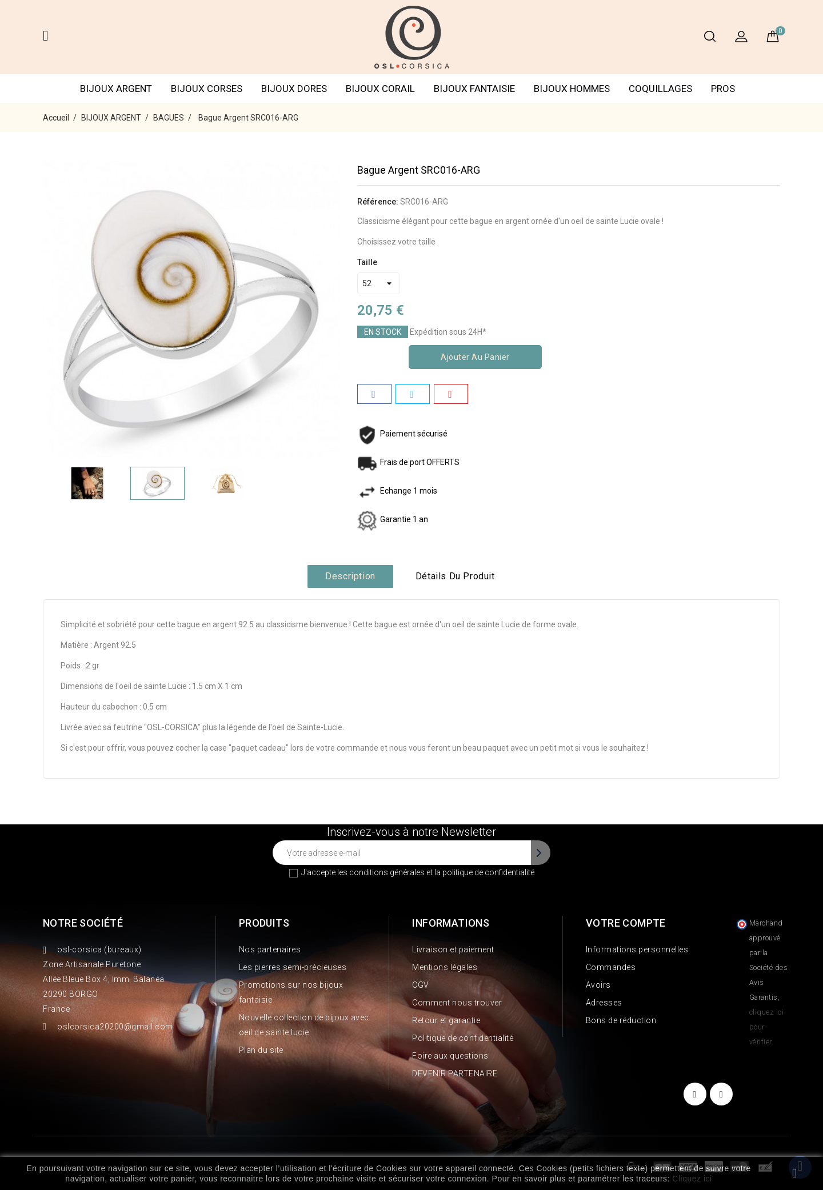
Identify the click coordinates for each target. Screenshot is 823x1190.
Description (350, 576)
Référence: (377, 201)
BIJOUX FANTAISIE (474, 88)
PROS (723, 88)
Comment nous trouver (457, 1002)
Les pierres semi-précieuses (293, 967)
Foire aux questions (450, 1055)
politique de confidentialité (488, 872)
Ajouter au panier (475, 357)
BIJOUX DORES (294, 88)
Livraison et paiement (453, 949)
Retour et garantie (446, 1020)
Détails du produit (455, 576)
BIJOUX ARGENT (116, 88)
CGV (420, 984)
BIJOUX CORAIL (380, 88)
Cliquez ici (692, 1178)
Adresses (604, 1002)
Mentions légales (444, 967)
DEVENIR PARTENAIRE (454, 1073)
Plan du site (261, 1050)
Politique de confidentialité (462, 1038)
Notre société (83, 923)
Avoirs (598, 984)
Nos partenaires (270, 949)
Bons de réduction (621, 1020)
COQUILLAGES (660, 88)
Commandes (611, 967)
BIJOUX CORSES (206, 88)
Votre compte (626, 923)
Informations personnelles (637, 949)
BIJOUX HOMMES (572, 88)
